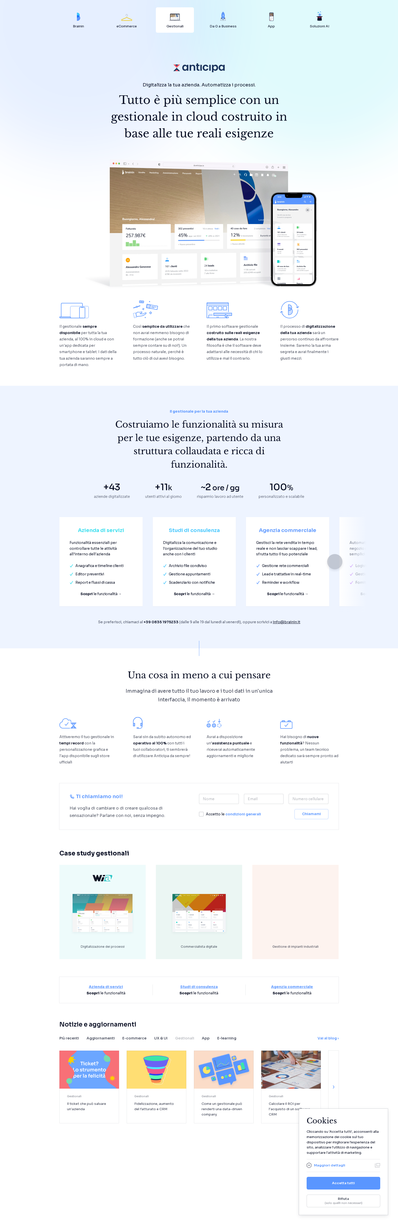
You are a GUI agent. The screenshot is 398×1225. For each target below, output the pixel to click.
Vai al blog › (328, 1038)
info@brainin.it (286, 622)
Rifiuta (343, 1201)
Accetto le (233, 814)
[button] (334, 561)
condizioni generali (243, 814)
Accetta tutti (343, 1183)
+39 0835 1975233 (161, 622)
